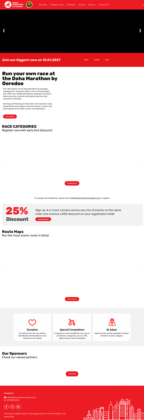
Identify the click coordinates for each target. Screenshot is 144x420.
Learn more (72, 374)
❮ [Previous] (3, 30)
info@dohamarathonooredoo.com (85, 198)
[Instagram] (12, 407)
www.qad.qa (9, 416)
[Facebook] (6, 407)
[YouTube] (18, 407)
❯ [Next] (140, 30)
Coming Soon (43, 219)
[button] (3, 161)
